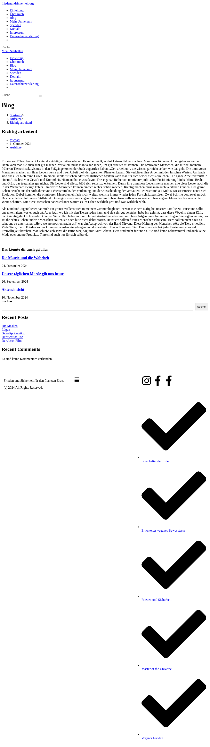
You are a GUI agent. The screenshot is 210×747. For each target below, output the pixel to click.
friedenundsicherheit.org (18, 3)
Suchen (7, 301)
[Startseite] (16, 115)
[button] (105, 380)
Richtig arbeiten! (21, 122)
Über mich (17, 61)
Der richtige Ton (12, 337)
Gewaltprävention (13, 333)
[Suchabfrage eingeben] (20, 47)
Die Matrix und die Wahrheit (25, 258)
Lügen (6, 329)
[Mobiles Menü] (12, 51)
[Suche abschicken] (40, 95)
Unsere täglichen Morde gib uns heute (33, 274)
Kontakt (15, 76)
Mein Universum (21, 69)
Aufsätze (16, 147)
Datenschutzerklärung (24, 84)
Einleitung (17, 58)
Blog (13, 65)
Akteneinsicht (13, 289)
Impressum (17, 80)
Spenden (15, 73)
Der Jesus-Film (12, 340)
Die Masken (10, 326)
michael (15, 140)
